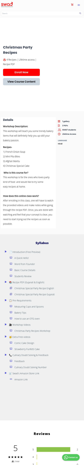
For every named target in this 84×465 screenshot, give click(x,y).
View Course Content (21, 81)
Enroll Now (21, 72)
